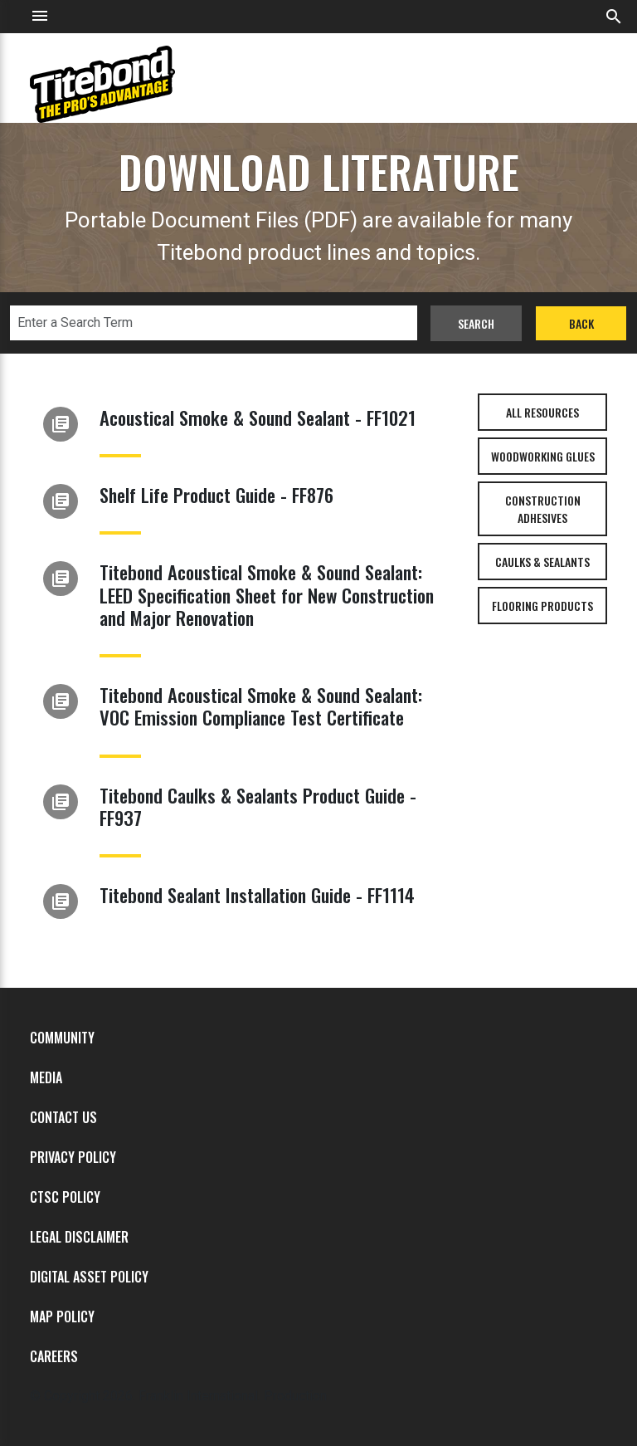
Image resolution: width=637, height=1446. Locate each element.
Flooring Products (542, 605)
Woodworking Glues (543, 456)
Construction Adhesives (543, 508)
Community (62, 1038)
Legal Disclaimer (79, 1237)
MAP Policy (62, 1316)
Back (581, 323)
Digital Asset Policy (89, 1277)
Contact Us (63, 1117)
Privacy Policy (73, 1157)
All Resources (542, 412)
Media (46, 1077)
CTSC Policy (65, 1197)
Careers (54, 1356)
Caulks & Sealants (542, 561)
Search (476, 323)
